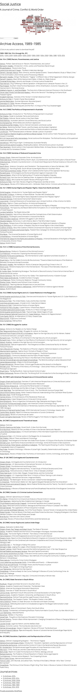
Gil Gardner (4, 440)
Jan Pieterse (4, 480)
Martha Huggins (5, 475)
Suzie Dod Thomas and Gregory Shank (13, 403)
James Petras (4, 471)
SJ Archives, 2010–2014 (11, 678)
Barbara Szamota (6, 654)
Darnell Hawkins (5, 619)
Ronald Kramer (5, 173)
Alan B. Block (4, 166)
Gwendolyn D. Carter (7, 103)
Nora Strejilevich (6, 401)
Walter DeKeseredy (6, 373)
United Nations (5, 236)
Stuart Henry (4, 260)
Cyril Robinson (5, 253)
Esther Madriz (5, 414)
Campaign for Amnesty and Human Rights (14, 230)
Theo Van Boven (5, 197)
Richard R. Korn (5, 177)
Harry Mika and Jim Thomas (9, 349)
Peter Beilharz (5, 120)
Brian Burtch (4, 517)
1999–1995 (36, 55)
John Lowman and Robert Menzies (12, 510)
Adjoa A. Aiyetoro (6, 342)
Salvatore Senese (6, 199)
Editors (2, 64)
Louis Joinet (4, 201)
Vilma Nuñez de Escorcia (8, 645)
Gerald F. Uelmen (6, 549)
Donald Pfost (4, 468)
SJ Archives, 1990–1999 (11, 683)
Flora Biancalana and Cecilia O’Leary (12, 310)
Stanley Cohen (5, 282)
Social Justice (10, 4)
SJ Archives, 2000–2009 (11, 680)
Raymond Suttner (6, 597)
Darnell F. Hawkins (6, 79)
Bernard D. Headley (6, 66)
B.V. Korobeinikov (6, 647)
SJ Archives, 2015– (9, 676)
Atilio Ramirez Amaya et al (9, 386)
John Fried (3, 519)
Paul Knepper (4, 86)
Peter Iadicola (5, 560)
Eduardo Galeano (6, 221)
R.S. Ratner (4, 499)
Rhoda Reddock (5, 68)
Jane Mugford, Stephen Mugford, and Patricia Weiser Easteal (21, 134)
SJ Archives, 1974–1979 (11, 687)
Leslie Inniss (4, 70)
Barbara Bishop (5, 251)
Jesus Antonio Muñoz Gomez (10, 392)
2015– (2, 55)
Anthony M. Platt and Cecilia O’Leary (12, 410)
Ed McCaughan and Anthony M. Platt (13, 296)
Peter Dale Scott (6, 160)
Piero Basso (4, 223)
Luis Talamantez (5, 569)
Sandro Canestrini (6, 214)
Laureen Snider (5, 624)
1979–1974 (61, 55)
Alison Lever (4, 267)
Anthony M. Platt (6, 99)
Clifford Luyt (4, 168)
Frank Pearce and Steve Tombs (10, 171)
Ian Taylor (3, 505)
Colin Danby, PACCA (7, 316)
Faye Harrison (5, 83)
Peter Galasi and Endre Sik (9, 278)
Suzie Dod (3, 540)
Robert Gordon (5, 512)
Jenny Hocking (5, 353)
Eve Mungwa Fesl (6, 123)
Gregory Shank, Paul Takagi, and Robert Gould (16, 529)
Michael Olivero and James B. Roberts (13, 484)
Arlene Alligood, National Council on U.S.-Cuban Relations (20, 314)
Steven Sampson (6, 276)
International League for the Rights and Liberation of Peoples (21, 239)
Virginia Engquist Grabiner (9, 630)
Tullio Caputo (4, 184)
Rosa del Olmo (5, 388)
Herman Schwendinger (8, 628)
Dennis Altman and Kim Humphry (11, 145)
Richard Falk (4, 205)
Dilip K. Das (4, 576)
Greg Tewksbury (5, 225)
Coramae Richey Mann (8, 81)
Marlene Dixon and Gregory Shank (12, 643)
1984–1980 (53, 55)
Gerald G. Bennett (6, 106)
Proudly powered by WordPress (11, 691)
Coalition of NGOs (6, 228)
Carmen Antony (5, 397)
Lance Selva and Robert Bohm (10, 432)
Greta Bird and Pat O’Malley (9, 125)
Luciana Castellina (6, 212)
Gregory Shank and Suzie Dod (10, 381)
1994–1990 (44, 55)
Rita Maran (3, 234)
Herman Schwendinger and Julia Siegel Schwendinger (19, 360)
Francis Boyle (4, 208)
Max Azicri (3, 649)
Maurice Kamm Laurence (8, 351)
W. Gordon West (5, 271)
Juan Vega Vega (5, 390)
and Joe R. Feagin (15, 70)
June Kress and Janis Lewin (9, 303)
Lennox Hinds (5, 593)
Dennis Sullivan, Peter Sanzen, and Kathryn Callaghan (18, 445)
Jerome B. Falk (5, 545)
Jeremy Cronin (5, 595)
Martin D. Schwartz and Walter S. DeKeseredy (15, 287)
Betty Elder (4, 534)
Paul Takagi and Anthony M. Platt (11, 331)
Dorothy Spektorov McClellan (10, 427)
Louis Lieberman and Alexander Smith (13, 562)
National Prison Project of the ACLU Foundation (16, 333)
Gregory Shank (5, 157)
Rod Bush (3, 584)
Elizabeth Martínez (6, 97)
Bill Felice (3, 203)
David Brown (4, 143)
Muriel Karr (3, 615)
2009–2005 (18, 55)
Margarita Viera (5, 399)
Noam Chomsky (5, 477)
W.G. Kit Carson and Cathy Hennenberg (13, 138)
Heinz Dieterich (5, 536)
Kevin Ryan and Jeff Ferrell (9, 565)
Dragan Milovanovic (7, 364)
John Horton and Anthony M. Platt (11, 553)
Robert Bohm (4, 454)
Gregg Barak (4, 571)
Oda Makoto (4, 216)
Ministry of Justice (6, 556)
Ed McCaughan (5, 192)
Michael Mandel (5, 508)
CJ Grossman (4, 482)
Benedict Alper (5, 395)
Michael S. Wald (5, 547)
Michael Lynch (5, 366)
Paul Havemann (5, 147)
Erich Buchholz (5, 429)
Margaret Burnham (6, 358)
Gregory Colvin (5, 538)
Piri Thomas (4, 567)
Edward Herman (5, 464)
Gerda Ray (3, 406)
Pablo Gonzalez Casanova (9, 219)
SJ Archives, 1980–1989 (11, 685)
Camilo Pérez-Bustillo (7, 412)
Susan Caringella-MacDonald (10, 417)
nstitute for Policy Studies (9, 307)
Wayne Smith (4, 318)
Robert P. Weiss (5, 180)
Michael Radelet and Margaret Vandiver (13, 551)
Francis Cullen (5, 661)
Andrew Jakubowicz (7, 129)
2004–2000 (27, 55)
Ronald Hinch (4, 284)
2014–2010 (9, 55)
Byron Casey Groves (7, 658)
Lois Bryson (4, 132)
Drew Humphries (6, 321)
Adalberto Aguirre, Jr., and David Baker (13, 90)
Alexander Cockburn (7, 194)
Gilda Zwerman (5, 162)
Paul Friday (3, 449)
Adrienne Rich (5, 608)
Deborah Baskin (5, 175)
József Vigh (4, 617)
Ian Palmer (3, 127)
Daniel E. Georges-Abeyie (9, 72)
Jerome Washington (7, 101)
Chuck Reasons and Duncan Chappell (13, 503)
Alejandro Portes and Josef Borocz (12, 256)
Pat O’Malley (4, 116)
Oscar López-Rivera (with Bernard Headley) (15, 92)
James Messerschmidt (8, 362)
